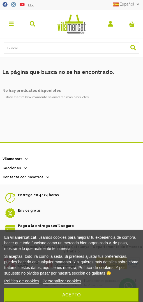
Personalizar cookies (62, 280)
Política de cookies (96, 267)
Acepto (71, 294)
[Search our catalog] (133, 48)
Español (126, 4)
